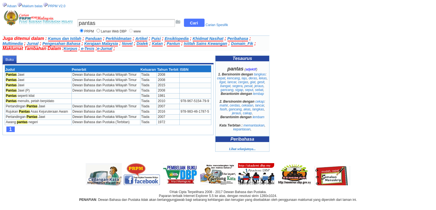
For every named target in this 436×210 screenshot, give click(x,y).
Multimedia (13, 43)
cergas (243, 82)
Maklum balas (32, 6)
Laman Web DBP (114, 31)
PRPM (89, 31)
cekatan (247, 105)
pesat (248, 86)
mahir (224, 105)
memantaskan (254, 125)
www (137, 31)
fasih (223, 109)
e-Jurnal (104, 48)
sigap (239, 90)
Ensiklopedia (177, 38)
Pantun (173, 43)
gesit (260, 82)
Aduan (12, 6)
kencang (233, 78)
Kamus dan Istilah (64, 38)
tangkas (260, 74)
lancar (231, 82)
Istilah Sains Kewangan (205, 43)
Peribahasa (237, 38)
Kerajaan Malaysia (101, 43)
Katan (157, 43)
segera (237, 86)
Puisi (156, 38)
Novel (127, 43)
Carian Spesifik (216, 25)
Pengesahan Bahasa (61, 43)
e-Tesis (87, 48)
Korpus (70, 48)
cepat (221, 78)
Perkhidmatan (119, 38)
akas (247, 109)
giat (252, 82)
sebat (259, 90)
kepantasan (242, 129)
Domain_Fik (242, 43)
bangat (225, 86)
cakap (247, 113)
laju (244, 78)
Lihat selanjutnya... (242, 149)
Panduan (93, 38)
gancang (227, 90)
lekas (263, 78)
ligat (222, 82)
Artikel (141, 38)
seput (249, 90)
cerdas (235, 105)
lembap (258, 94)
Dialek (142, 43)
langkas (258, 109)
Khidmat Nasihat (208, 38)
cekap (259, 101)
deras (253, 78)
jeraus (259, 86)
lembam (258, 117)
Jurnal (32, 43)
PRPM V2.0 (56, 6)
